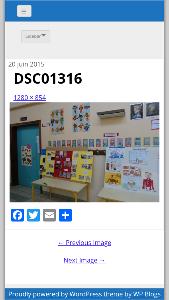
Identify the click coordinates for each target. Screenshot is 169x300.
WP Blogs (147, 294)
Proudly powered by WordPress (55, 294)
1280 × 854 (30, 97)
